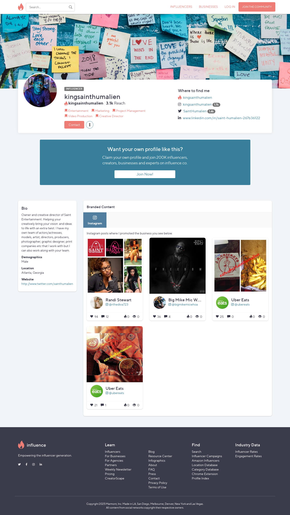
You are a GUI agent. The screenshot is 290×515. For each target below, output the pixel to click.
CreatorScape (114, 478)
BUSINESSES (208, 6)
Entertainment (78, 111)
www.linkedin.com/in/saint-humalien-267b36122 (221, 118)
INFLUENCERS (181, 6)
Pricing (109, 474)
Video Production (80, 116)
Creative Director (111, 116)
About (152, 465)
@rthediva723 (117, 304)
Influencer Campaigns (207, 456)
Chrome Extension (205, 474)
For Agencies (114, 460)
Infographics (156, 460)
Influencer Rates (246, 451)
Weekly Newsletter (118, 469)
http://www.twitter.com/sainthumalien (47, 284)
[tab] (94, 220)
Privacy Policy (157, 483)
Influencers (112, 451)
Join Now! (145, 174)
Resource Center (160, 456)
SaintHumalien (195, 111)
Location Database (205, 465)
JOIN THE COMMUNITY (257, 6)
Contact (74, 125)
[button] (89, 125)
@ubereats (240, 304)
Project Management (130, 111)
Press (152, 474)
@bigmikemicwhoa (183, 304)
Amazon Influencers (205, 460)
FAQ (151, 469)
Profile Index (200, 478)
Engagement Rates (248, 456)
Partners (111, 465)
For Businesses (115, 456)
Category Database (205, 469)
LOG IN (230, 6)
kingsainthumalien (197, 97)
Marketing (102, 111)
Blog (151, 451)
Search (196, 451)
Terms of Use (157, 487)
